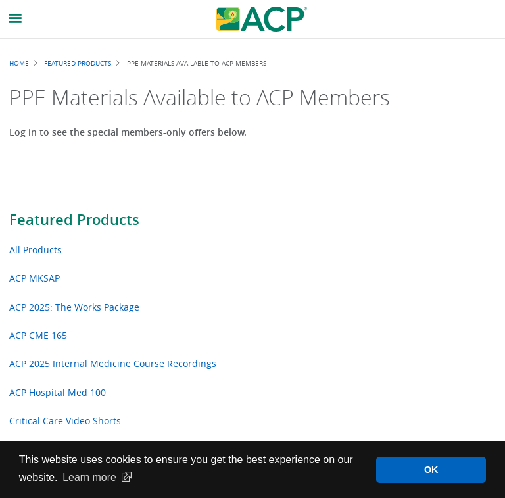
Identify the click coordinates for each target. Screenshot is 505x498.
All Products (35, 249)
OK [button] (431, 469)
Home (19, 63)
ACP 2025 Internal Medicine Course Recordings (112, 363)
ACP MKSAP (34, 278)
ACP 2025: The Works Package (74, 307)
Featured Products (74, 220)
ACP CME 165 (38, 335)
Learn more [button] (89, 477)
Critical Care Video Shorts (65, 420)
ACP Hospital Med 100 (57, 392)
